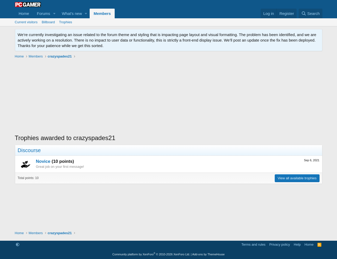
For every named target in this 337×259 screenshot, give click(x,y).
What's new (72, 13)
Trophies (65, 22)
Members (102, 13)
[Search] (310, 13)
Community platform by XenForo (151, 254)
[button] (54, 13)
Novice (43, 161)
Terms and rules (253, 244)
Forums (43, 13)
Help (297, 244)
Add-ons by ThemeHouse (208, 254)
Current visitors (26, 22)
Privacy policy (279, 244)
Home (24, 13)
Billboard (48, 22)
